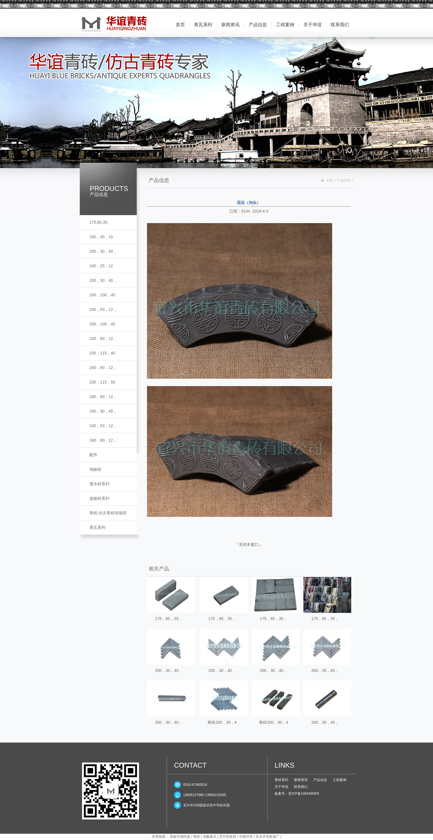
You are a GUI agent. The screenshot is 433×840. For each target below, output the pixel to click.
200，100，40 (102, 295)
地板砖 (95, 469)
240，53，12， (103, 309)
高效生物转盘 (180, 837)
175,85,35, (98, 222)
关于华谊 (312, 24)
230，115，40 (102, 353)
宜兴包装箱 (227, 837)
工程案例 (285, 24)
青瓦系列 (203, 24)
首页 (180, 24)
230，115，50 (102, 382)
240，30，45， (103, 411)
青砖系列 (281, 780)
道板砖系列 (99, 498)
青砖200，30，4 (222, 722)
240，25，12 (101, 266)
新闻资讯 (230, 24)
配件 (93, 454)
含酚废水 (210, 837)
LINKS (284, 765)
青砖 (196, 837)
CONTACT (190, 765)
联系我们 (340, 24)
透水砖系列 (99, 484)
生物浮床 (246, 837)
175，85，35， (169, 618)
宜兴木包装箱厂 (267, 837)
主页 (329, 180)
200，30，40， (103, 251)
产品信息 (258, 24)
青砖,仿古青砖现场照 (107, 513)
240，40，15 (101, 237)
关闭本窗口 (249, 544)
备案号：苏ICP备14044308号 (297, 794)
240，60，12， (103, 338)
